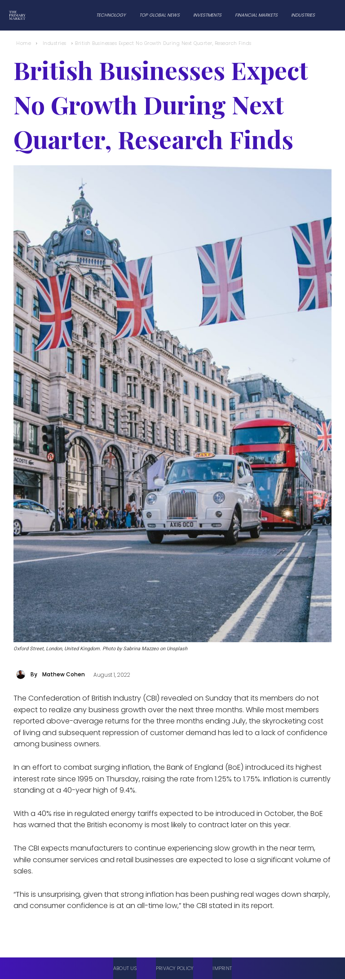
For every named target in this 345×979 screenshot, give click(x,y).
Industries (54, 43)
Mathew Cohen (63, 674)
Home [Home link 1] (23, 43)
